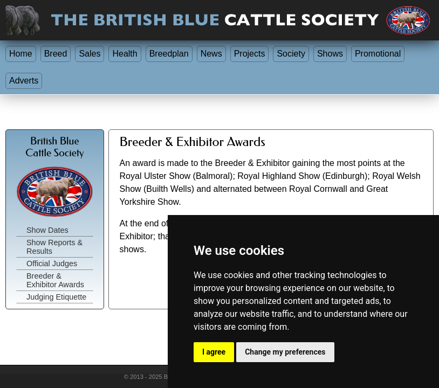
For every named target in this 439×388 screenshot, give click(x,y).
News (211, 53)
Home (20, 53)
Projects (249, 53)
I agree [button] (213, 352)
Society (291, 53)
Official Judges (51, 263)
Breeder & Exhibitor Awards (55, 280)
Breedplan (169, 53)
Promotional (378, 53)
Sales (89, 53)
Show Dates (47, 230)
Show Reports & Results (54, 246)
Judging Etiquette (56, 297)
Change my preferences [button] (285, 352)
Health (124, 53)
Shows (330, 53)
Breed (55, 53)
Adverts (23, 80)
